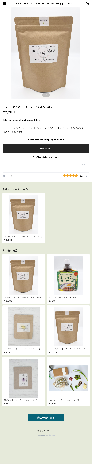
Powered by (46, 436)
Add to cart (46, 148)
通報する (85, 165)
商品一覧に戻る (46, 417)
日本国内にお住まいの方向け (46, 157)
